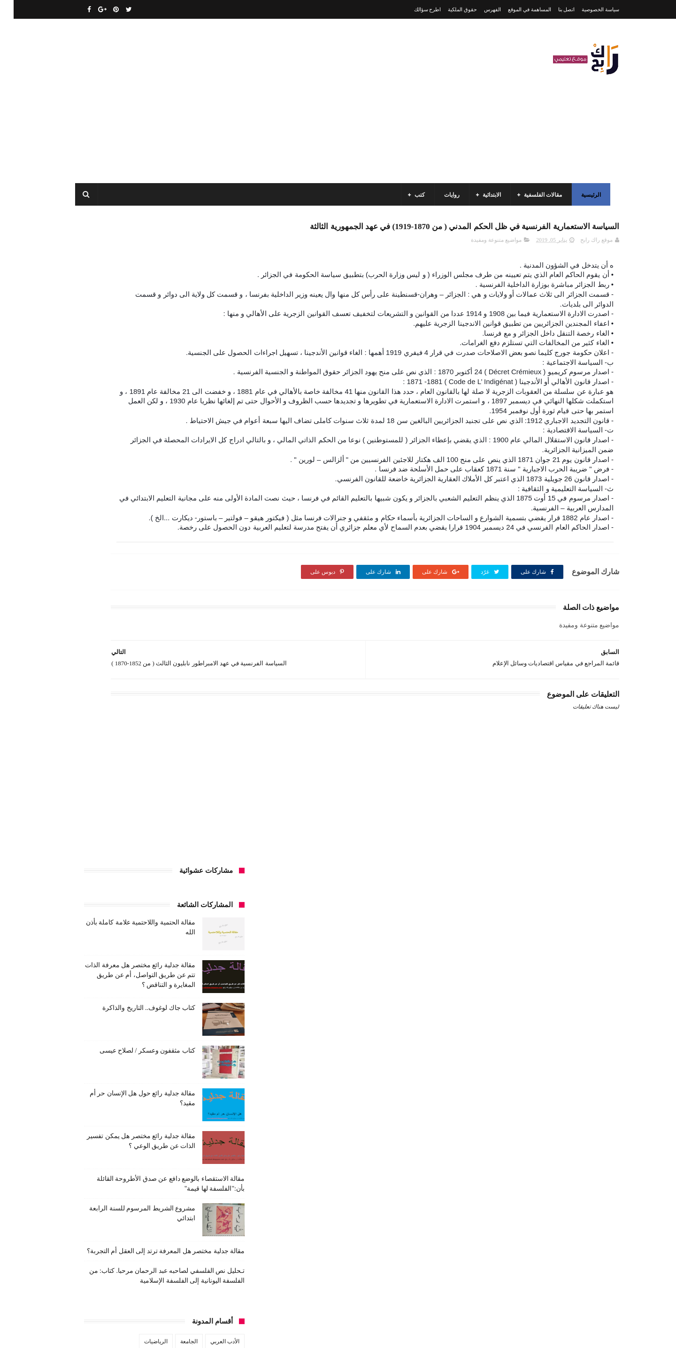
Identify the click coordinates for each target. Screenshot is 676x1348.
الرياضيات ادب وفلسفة (199, 715)
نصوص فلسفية (99, 1045)
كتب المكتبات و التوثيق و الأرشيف (123, 941)
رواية (194, 837)
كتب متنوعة (212, 976)
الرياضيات (142, 698)
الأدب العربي (211, 698)
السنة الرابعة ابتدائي (139, 767)
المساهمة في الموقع (516, 9)
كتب (415, 195)
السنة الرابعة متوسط (201, 785)
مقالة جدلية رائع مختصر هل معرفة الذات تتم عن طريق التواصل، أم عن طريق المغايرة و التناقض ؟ (126, 331)
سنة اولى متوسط (156, 837)
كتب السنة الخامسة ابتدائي (194, 924)
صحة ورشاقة (180, 854)
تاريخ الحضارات (104, 802)
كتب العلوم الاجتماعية (201, 941)
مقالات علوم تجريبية (202, 1011)
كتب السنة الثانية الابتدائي (127, 906)
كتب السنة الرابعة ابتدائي (122, 924)
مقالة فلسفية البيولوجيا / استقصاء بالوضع (137, 1197)
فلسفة (87, 854)
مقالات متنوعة (209, 1028)
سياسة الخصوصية (587, 9)
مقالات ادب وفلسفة (203, 993)
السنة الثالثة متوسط (145, 733)
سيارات (217, 854)
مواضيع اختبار (131, 1028)
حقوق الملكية (448, 9)
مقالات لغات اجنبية (145, 1011)
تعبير (134, 820)
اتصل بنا (553, 9)
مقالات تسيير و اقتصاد (141, 993)
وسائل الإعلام (210, 1063)
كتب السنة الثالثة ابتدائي (197, 906)
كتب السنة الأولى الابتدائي (159, 889)
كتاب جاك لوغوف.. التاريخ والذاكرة (135, 364)
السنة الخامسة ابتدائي (200, 767)
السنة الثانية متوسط (142, 750)
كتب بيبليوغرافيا (207, 958)
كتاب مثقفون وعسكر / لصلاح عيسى (134, 407)
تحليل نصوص (168, 820)
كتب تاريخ (164, 958)
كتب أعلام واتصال (109, 872)
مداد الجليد (447, 1333)
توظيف (108, 820)
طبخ (147, 854)
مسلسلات (143, 976)
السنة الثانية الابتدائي (202, 750)
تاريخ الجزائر (211, 802)
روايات (447, 195)
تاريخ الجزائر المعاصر (159, 802)
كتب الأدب (214, 889)
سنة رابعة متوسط (102, 837)
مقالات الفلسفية (538, 195)
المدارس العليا (148, 785)
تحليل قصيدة (211, 820)
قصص (218, 872)
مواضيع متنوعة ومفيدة (482, 261)
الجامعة (175, 698)
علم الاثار (118, 854)
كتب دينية (129, 958)
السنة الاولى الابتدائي (135, 715)
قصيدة (191, 872)
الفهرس (478, 9)
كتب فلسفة (91, 958)
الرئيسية (586, 195)
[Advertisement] (241, 101)
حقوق (219, 837)
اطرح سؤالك (414, 9)
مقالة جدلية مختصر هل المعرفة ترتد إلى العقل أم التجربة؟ (152, 607)
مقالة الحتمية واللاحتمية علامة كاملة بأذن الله (131, 1154)
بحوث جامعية (103, 785)
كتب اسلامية (156, 872)
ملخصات (170, 1028)
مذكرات (177, 976)
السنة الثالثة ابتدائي (203, 733)
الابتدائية (487, 195)
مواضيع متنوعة (209, 1045)
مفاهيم (111, 976)
